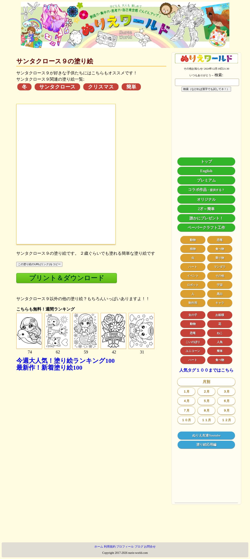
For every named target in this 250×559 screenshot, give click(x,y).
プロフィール (125, 546)
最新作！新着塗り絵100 (49, 367)
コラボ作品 (197, 190)
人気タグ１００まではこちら (206, 370)
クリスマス (101, 87)
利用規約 (110, 546)
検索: (219, 75)
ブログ (139, 546)
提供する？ (217, 190)
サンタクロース (57, 87)
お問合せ (150, 546)
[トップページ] (125, 46)
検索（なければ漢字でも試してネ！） (206, 89)
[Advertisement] (91, 416)
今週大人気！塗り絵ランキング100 (65, 360)
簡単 (131, 87)
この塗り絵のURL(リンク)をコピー (39, 264)
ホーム (98, 546)
